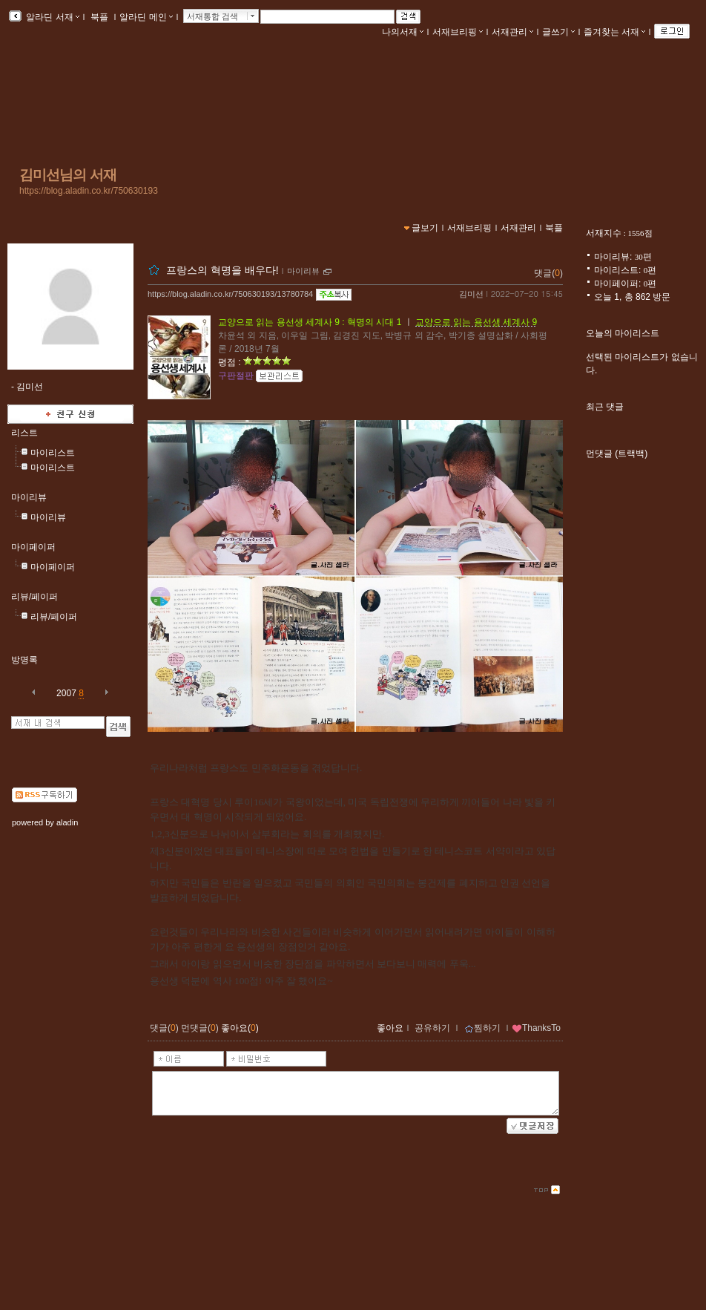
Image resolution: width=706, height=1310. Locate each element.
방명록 (24, 660)
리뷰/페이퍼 (34, 597)
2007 (66, 693)
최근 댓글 (605, 407)
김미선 (471, 293)
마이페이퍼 (33, 547)
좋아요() (240, 1028)
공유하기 (432, 1028)
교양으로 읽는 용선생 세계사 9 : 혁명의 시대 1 (309, 322)
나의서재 (402, 32)
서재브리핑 (457, 32)
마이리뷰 (29, 497)
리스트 (24, 433)
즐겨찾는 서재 (614, 32)
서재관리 (512, 32)
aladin (67, 822)
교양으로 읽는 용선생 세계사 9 (476, 322)
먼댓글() (200, 1028)
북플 (99, 17)
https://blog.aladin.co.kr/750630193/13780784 (230, 293)
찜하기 (482, 1028)
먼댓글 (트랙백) (616, 453)
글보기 (425, 228)
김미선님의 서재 (67, 175)
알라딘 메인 (145, 17)
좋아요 (390, 1028)
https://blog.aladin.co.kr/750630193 (88, 191)
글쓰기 (558, 32)
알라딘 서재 (51, 17)
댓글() (548, 273)
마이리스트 (52, 453)
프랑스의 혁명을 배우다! (222, 270)
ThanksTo (536, 1028)
